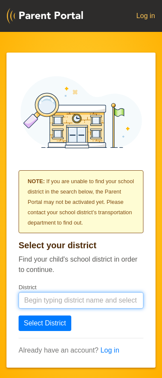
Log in (145, 15)
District (28, 287)
